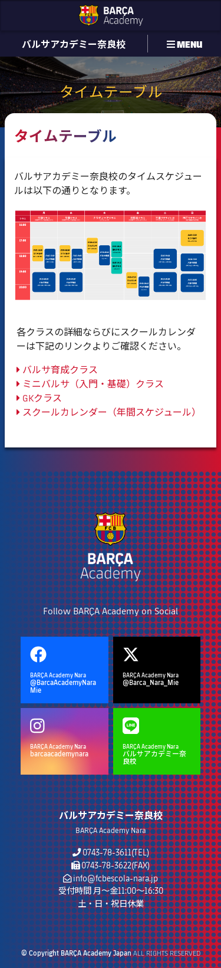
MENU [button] (184, 43)
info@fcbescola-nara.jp (115, 878)
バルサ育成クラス (57, 369)
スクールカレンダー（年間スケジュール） (109, 411)
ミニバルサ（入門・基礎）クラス (90, 383)
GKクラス (39, 397)
